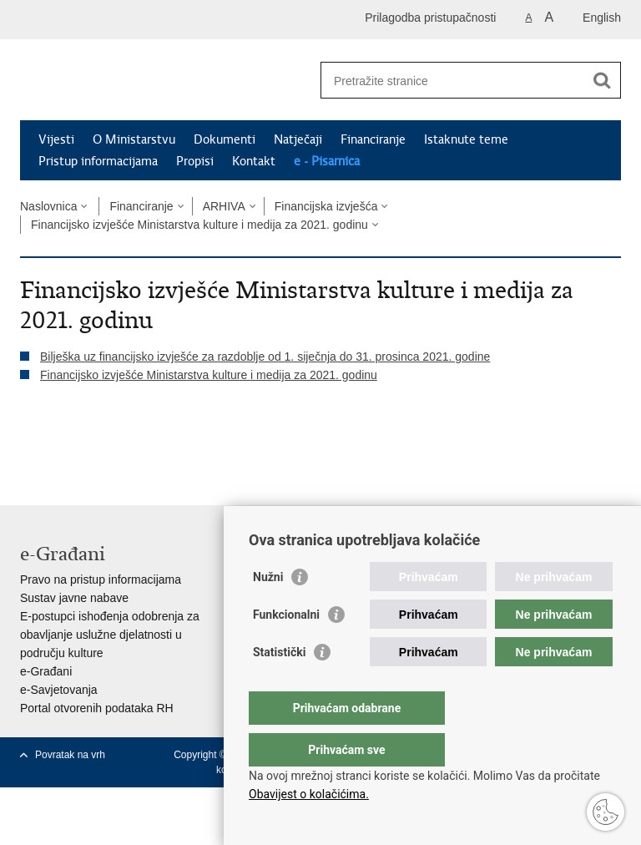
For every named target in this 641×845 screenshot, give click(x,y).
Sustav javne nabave (74, 598)
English (602, 17)
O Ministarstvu (134, 139)
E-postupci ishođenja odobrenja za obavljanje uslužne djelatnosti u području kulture (109, 635)
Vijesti (56, 139)
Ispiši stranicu (29, 445)
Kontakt (253, 161)
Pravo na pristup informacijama (100, 579)
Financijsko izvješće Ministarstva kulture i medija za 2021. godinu (199, 224)
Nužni (268, 610)
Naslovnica (48, 206)
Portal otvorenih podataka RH (97, 708)
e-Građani (46, 671)
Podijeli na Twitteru (100, 445)
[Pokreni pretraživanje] (602, 80)
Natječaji (298, 139)
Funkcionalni (286, 648)
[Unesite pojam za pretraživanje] (453, 80)
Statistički (279, 685)
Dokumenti (224, 139)
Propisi (195, 161)
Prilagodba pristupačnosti (430, 17)
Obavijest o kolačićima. (309, 794)
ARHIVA (224, 206)
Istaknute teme (466, 139)
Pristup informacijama (98, 161)
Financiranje (373, 139)
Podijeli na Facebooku (64, 445)
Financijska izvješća (326, 206)
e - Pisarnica (327, 161)
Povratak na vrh (70, 755)
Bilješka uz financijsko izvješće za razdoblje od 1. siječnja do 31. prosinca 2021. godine (265, 356)
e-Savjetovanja (59, 689)
